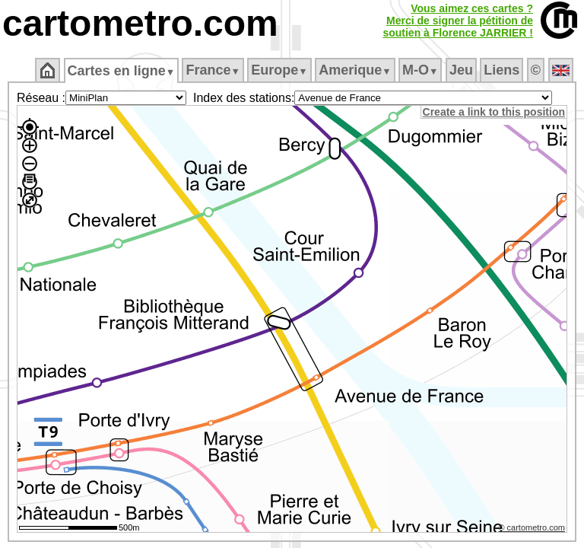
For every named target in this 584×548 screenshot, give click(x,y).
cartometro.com (140, 23)
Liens (503, 70)
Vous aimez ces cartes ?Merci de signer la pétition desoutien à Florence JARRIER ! (457, 20)
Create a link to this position (495, 112)
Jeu (462, 70)
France (214, 70)
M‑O (422, 70)
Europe (280, 70)
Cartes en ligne (122, 70)
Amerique (356, 70)
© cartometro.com (533, 529)
